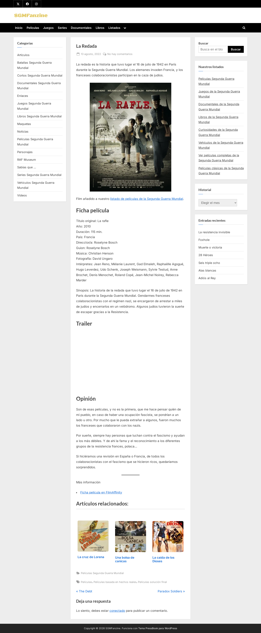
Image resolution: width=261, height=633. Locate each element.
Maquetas (24, 124)
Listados (114, 28)
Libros (100, 28)
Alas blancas (207, 270)
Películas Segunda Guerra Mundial (102, 573)
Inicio (18, 28)
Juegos (48, 28)
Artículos (23, 55)
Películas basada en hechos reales (115, 581)
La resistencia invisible (214, 232)
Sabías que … (26, 167)
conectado (117, 611)
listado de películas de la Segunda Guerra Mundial (146, 199)
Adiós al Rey (207, 278)
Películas (33, 28)
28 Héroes (205, 255)
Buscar (203, 43)
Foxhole (204, 240)
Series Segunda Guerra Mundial (39, 175)
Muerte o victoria (210, 247)
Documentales (81, 28)
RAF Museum (26, 159)
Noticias (22, 131)
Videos (22, 195)
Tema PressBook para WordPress (157, 628)
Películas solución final (152, 581)
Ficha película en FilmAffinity (101, 492)
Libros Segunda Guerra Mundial (39, 116)
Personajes (25, 152)
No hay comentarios (119, 54)
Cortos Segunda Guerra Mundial (39, 75)
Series (62, 28)
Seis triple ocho (209, 263)
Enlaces (22, 96)
